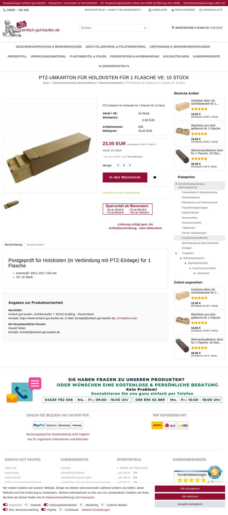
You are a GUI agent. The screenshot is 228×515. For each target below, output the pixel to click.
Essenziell (15, 505)
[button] (113, 10)
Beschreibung (13, 244)
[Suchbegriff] (114, 27)
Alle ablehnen (190, 496)
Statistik (36, 505)
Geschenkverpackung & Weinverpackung (49, 46)
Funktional (72, 509)
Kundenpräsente (206, 56)
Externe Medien (117, 505)
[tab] (13, 245)
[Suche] (145, 28)
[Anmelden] (158, 10)
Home (46, 83)
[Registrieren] (183, 10)
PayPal (51, 509)
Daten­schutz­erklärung (60, 497)
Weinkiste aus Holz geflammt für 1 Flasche (206, 127)
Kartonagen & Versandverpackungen (180, 46)
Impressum (12, 472)
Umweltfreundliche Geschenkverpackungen (76, 475)
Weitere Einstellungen (96, 509)
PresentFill (17, 56)
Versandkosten (134, 156)
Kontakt (66, 467)
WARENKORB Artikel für (197, 27)
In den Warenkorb (125, 177)
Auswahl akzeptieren (190, 504)
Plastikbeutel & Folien (88, 56)
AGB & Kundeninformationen (23, 482)
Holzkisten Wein (176, 56)
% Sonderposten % (114, 66)
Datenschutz (13, 477)
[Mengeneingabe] (124, 165)
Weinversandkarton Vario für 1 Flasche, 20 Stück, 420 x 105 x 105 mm (207, 152)
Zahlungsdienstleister (63, 505)
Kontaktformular (127, 318)
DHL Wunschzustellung (24, 509)
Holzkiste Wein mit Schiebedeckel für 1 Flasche (204, 102)
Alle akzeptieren (190, 488)
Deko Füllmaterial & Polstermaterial (116, 46)
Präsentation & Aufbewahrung (134, 56)
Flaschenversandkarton (110, 83)
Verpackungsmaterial (48, 56)
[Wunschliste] (210, 10)
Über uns (10, 467)
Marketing (92, 505)
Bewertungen (35, 244)
